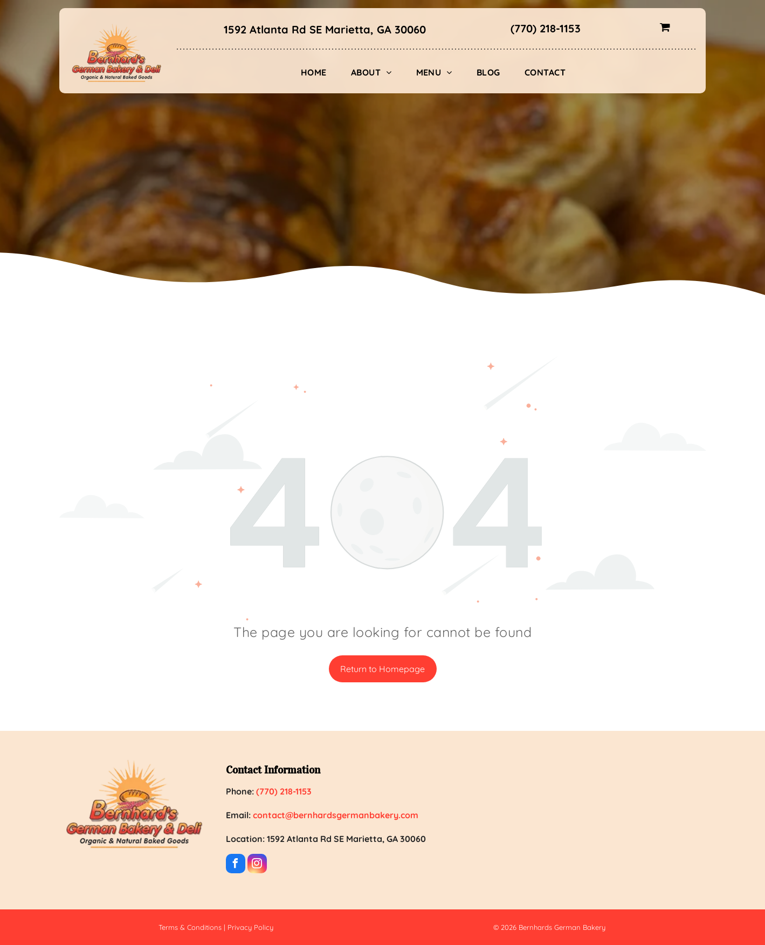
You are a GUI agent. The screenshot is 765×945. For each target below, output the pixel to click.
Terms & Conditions (190, 927)
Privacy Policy (250, 927)
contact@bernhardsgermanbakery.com (335, 815)
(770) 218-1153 (546, 28)
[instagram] (257, 865)
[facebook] (235, 865)
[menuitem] (318, 72)
